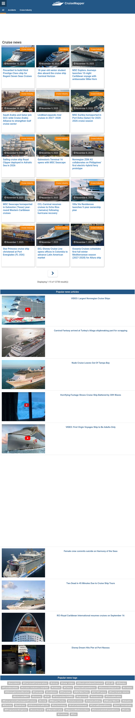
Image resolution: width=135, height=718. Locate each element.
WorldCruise (55, 710)
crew (43, 701)
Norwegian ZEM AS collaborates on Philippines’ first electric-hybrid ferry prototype (86, 164)
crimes (128, 687)
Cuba (127, 710)
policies (21, 705)
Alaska (122, 683)
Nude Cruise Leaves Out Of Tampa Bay (91, 363)
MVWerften (82, 692)
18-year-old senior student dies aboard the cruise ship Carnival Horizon (52, 73)
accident (15, 683)
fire (74, 714)
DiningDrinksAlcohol (18, 692)
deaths (128, 701)
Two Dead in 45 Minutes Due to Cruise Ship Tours (90, 583)
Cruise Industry (26, 10)
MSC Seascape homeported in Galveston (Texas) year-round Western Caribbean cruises (17, 209)
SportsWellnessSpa (78, 710)
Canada (38, 692)
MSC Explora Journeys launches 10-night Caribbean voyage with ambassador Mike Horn (84, 75)
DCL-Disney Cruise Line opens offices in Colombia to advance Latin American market (53, 253)
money (37, 696)
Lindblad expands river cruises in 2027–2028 (50, 116)
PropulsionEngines (16, 710)
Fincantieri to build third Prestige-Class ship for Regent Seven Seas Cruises (17, 73)
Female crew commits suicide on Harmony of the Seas (90, 551)
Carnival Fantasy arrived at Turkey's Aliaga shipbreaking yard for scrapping (90, 330)
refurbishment (79, 705)
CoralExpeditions (101, 705)
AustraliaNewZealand (91, 683)
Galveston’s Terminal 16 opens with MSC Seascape (52, 161)
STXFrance (100, 692)
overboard (37, 710)
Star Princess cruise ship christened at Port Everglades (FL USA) (16, 251)
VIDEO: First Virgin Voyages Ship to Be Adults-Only (91, 427)
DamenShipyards (110, 687)
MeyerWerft (112, 701)
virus (55, 683)
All (3, 10)
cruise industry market (35, 687)
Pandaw (66, 692)
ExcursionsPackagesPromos (20, 701)
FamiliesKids (11, 687)
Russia (8, 705)
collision (52, 692)
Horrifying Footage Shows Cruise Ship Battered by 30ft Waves (90, 395)
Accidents (12, 10)
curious (63, 714)
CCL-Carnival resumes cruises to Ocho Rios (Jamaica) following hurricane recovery (49, 209)
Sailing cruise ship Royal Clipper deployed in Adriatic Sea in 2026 (17, 162)
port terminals (124, 705)
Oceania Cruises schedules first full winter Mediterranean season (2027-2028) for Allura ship (86, 253)
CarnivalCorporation (36, 683)
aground (82, 696)
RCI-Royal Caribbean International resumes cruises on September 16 (90, 615)
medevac (97, 696)
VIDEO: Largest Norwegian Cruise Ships (90, 298)
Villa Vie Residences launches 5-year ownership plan (86, 207)
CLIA (110, 683)
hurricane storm (120, 692)
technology (60, 705)
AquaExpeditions (86, 687)
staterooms (76, 701)
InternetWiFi (22, 696)
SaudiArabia (114, 696)
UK (48, 696)
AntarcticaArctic (39, 705)
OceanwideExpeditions (106, 710)
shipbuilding (94, 701)
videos (56, 687)
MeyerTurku (58, 701)
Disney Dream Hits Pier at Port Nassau (91, 647)
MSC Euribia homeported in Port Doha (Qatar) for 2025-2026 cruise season (86, 118)
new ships (68, 683)
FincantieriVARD (63, 696)
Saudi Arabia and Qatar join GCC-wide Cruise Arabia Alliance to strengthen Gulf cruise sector (17, 119)
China (68, 687)
